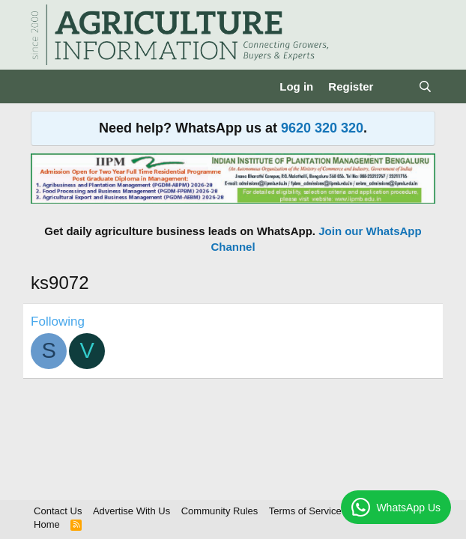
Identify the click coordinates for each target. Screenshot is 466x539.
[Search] (425, 86)
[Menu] (43, 87)
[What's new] (395, 86)
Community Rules (219, 511)
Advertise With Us (131, 511)
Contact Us (58, 511)
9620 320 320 (322, 128)
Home (47, 524)
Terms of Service (305, 511)
